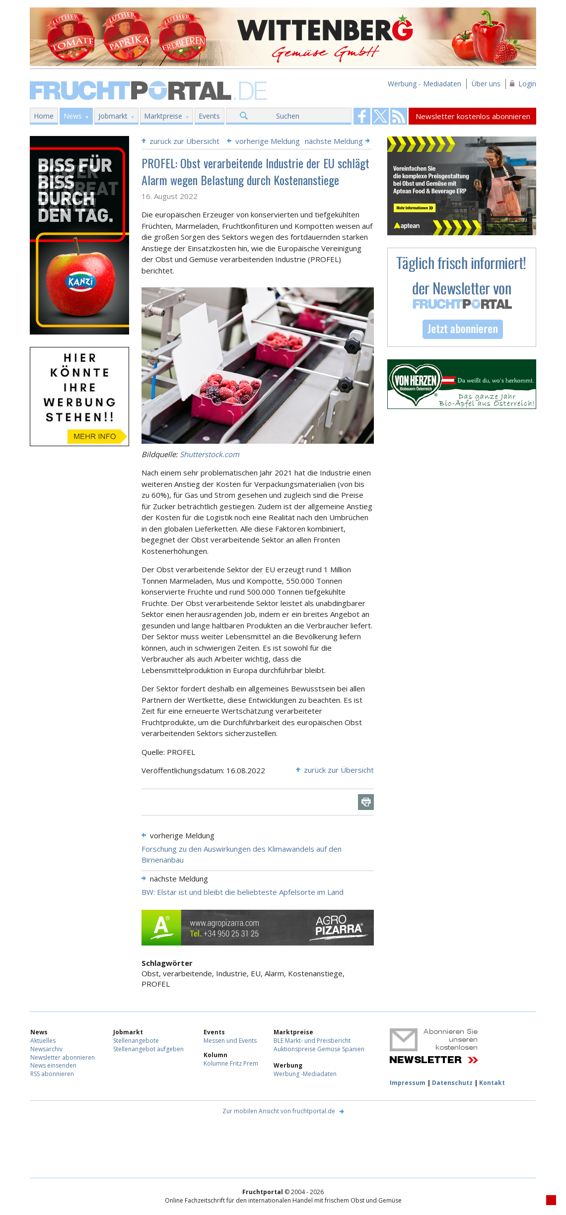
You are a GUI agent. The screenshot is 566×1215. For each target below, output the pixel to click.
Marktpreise (163, 116)
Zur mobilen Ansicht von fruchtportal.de (278, 1111)
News (73, 116)
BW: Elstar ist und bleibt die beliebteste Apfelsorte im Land (243, 892)
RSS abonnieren (52, 1074)
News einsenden (53, 1065)
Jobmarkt (113, 116)
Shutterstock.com (209, 454)
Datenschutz (452, 1083)
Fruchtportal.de (150, 89)
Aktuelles (43, 1040)
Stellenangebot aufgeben (148, 1049)
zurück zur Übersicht (184, 141)
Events (209, 116)
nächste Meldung (334, 141)
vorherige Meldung (267, 141)
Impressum (407, 1083)
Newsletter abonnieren (62, 1057)
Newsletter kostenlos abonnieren (473, 116)
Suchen (287, 116)
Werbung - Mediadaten (424, 83)
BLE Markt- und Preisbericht (312, 1040)
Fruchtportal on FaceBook (362, 116)
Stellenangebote (136, 1040)
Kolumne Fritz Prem (231, 1063)
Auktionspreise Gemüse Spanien (319, 1049)
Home (44, 116)
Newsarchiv (46, 1049)
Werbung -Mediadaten (305, 1074)
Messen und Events (230, 1040)
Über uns (486, 83)
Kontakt (492, 1083)
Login (527, 83)
